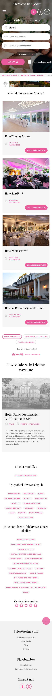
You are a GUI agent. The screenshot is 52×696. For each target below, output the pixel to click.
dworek (21, 513)
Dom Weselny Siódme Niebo (26, 578)
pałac (11, 424)
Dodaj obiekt (26, 665)
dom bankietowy (13, 508)
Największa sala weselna (36, 337)
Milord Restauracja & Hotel (26, 563)
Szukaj (13, 62)
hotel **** (15, 503)
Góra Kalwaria (15, 314)
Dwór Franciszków (25, 540)
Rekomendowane (12, 337)
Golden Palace (36, 573)
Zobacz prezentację (36, 150)
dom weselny (41, 498)
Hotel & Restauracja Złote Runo (24, 308)
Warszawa (13, 143)
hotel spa (29, 508)
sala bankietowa (12, 498)
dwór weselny (35, 513)
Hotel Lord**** (14, 193)
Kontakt (26, 649)
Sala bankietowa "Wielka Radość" (26, 544)
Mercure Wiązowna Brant (25, 582)
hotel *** (27, 498)
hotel (41, 494)
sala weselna (14, 494)
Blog (26, 645)
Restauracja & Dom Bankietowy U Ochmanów (26, 587)
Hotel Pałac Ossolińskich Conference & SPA (22, 416)
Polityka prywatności (26, 637)
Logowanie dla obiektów (26, 669)
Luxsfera (39, 568)
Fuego (25, 592)
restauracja (29, 494)
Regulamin (26, 641)
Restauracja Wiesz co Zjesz (20, 568)
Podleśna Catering (33, 559)
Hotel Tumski (16, 559)
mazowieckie (14, 145)
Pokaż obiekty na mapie (42, 62)
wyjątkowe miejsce (32, 503)
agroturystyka (26, 517)
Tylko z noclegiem (26, 342)
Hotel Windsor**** (16, 250)
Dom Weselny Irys (26, 549)
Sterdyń (24, 424)
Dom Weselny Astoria (17, 136)
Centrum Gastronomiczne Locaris (26, 554)
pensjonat (41, 508)
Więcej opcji (26, 54)
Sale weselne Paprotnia (26, 475)
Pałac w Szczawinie (17, 573)
